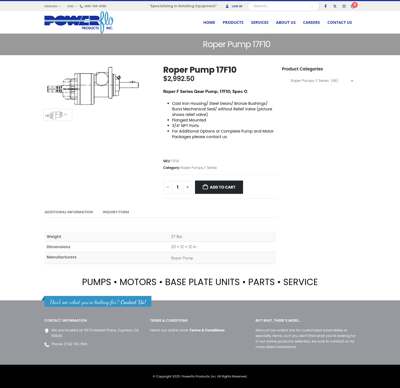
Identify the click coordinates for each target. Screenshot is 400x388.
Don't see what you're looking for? (98, 301)
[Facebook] (325, 6)
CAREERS (311, 22)
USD (70, 6)
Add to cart (222, 187)
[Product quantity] (178, 187)
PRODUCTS (233, 22)
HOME (209, 22)
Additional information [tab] (68, 212)
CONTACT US (340, 22)
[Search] (311, 6)
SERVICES (260, 22)
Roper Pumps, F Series (199, 167)
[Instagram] (344, 6)
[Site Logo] (79, 22)
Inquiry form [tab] (116, 212)
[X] (335, 6)
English (51, 6)
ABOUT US (286, 22)
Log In (233, 6)
